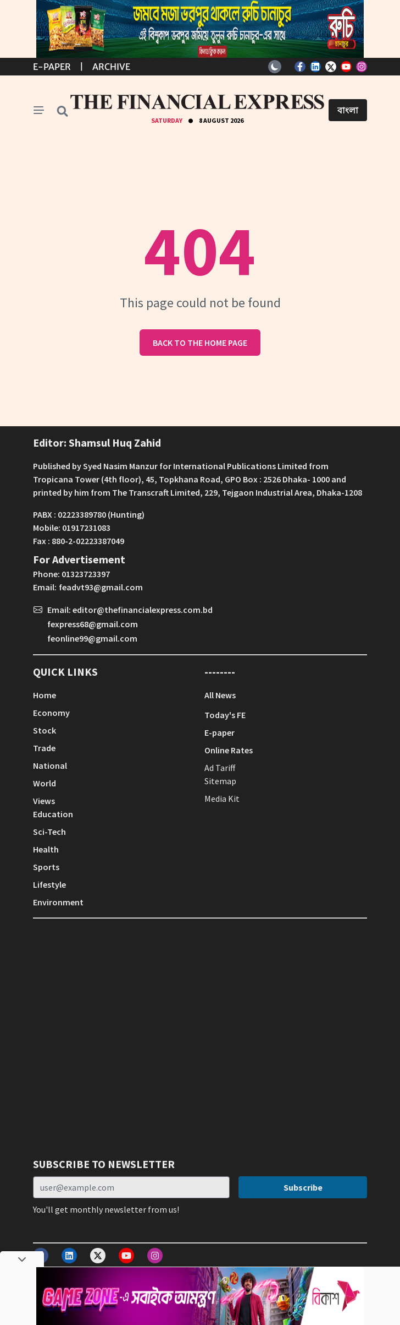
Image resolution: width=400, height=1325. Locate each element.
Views (44, 800)
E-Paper (52, 66)
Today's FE (225, 714)
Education (53, 813)
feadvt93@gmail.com (101, 587)
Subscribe (303, 1187)
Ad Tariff (219, 767)
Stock (44, 730)
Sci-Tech (49, 831)
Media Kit (222, 798)
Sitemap (220, 780)
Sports (46, 866)
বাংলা (347, 110)
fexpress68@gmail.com (92, 623)
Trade (44, 747)
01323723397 (86, 573)
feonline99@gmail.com (92, 638)
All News (220, 694)
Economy (51, 712)
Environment (58, 902)
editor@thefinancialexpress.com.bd (143, 609)
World (44, 783)
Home (44, 694)
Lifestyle (49, 884)
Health (46, 849)
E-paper (219, 732)
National (50, 765)
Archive (111, 66)
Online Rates (228, 750)
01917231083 (86, 527)
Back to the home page (200, 342)
